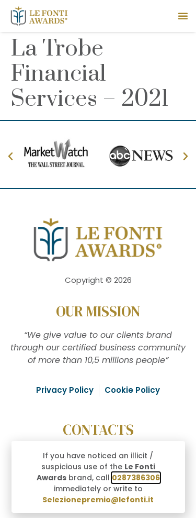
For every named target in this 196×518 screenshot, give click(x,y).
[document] (98, 259)
